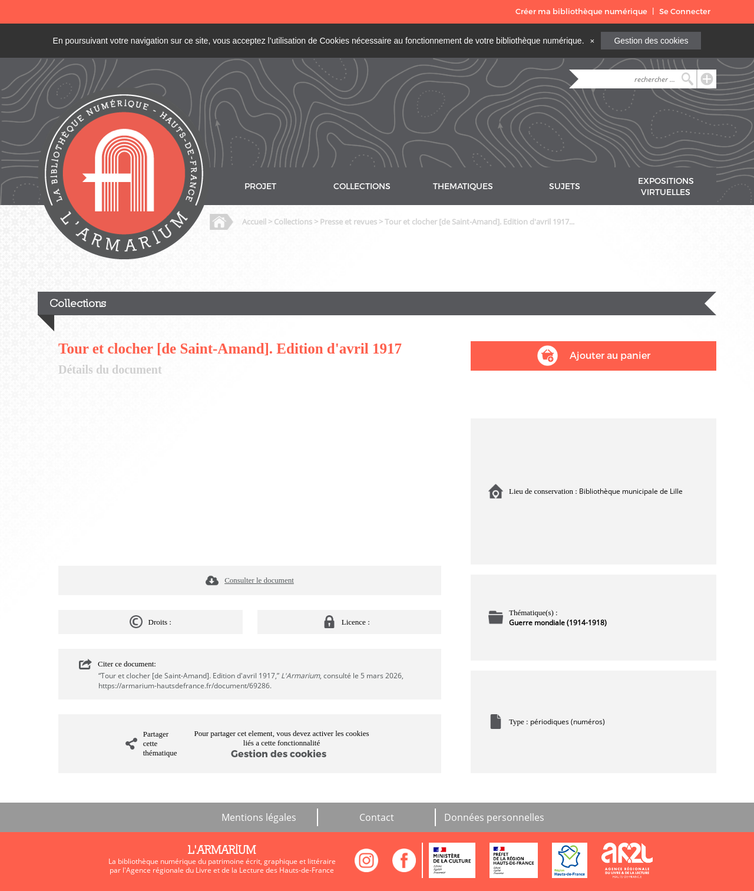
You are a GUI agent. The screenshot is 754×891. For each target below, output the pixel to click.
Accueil (254, 221)
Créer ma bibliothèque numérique (581, 11)
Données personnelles (494, 817)
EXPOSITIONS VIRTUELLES (666, 187)
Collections (293, 221)
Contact (376, 817)
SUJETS (564, 186)
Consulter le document (259, 580)
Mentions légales (258, 817)
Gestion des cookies (651, 40)
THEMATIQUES (463, 186)
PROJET (260, 186)
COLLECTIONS (362, 186)
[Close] (592, 41)
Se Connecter (684, 11)
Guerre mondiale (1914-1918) (558, 623)
